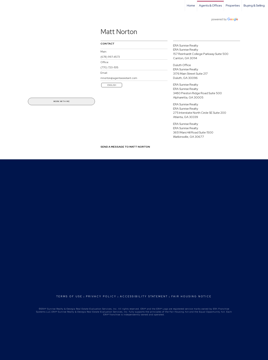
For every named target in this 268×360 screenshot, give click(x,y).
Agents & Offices (210, 5)
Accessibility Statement (144, 296)
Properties (233, 5)
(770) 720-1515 (109, 67)
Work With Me (61, 101)
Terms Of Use (69, 296)
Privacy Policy (101, 296)
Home (191, 5)
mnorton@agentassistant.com (118, 78)
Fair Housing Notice (191, 296)
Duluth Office (182, 65)
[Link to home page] (5, 5)
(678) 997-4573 (110, 56)
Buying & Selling (254, 5)
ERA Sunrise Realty (185, 45)
